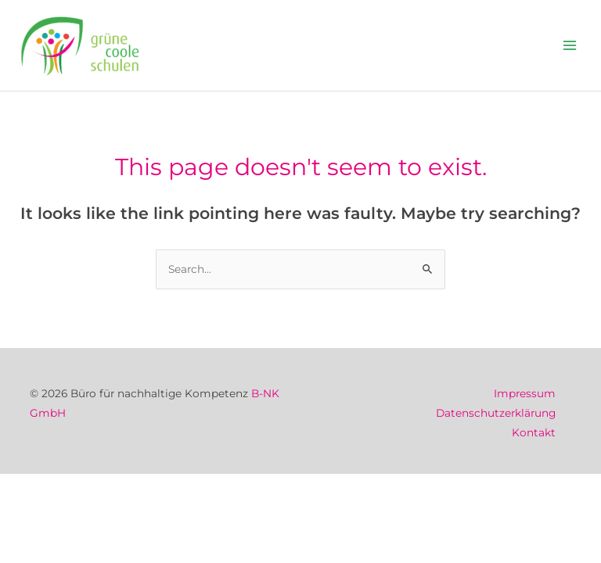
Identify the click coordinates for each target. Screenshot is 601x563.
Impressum (525, 393)
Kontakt (534, 432)
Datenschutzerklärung (496, 413)
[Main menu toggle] (570, 46)
